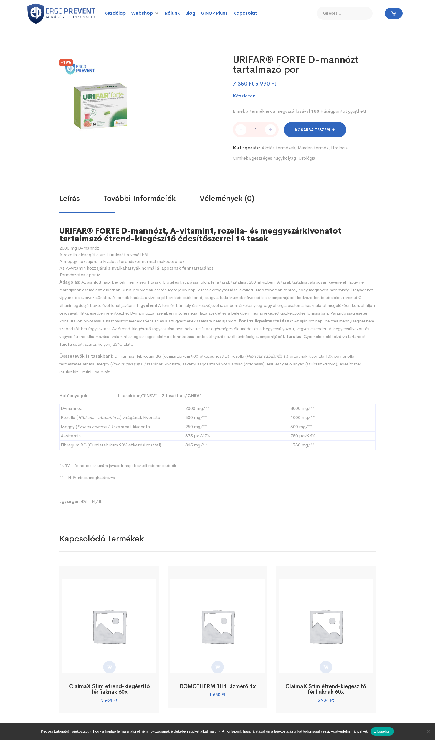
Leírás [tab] (69, 198)
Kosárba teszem (312, 129)
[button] (145, 13)
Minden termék (313, 147)
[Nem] (428, 731)
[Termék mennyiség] (256, 129)
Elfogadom (382, 731)
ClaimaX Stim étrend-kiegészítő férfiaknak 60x (109, 688)
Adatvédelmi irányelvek (349, 731)
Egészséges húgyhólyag (272, 157)
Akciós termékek (278, 147)
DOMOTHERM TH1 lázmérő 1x (217, 685)
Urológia (339, 147)
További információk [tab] (139, 198)
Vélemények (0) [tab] (226, 198)
